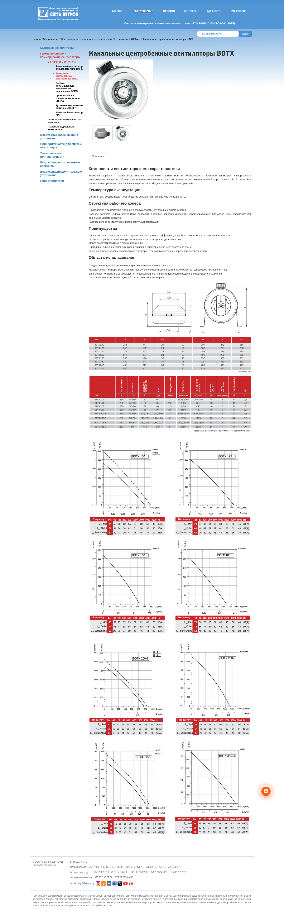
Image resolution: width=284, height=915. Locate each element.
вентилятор (236, 902)
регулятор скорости (71, 905)
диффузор (223, 902)
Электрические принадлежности (52, 154)
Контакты (190, 11)
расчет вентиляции (114, 895)
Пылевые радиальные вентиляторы (61, 128)
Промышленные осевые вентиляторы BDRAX (68, 98)
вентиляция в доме (161, 895)
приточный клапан (90, 899)
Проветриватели (52, 180)
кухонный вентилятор (91, 895)
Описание (98, 156)
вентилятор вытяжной (67, 899)
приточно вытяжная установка (108, 902)
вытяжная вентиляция (175, 899)
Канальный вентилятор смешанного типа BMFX (69, 67)
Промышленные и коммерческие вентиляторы (86, 39)
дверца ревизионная (52, 902)
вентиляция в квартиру (138, 902)
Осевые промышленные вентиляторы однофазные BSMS (67, 87)
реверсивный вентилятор (46, 905)
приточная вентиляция (113, 899)
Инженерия (238, 11)
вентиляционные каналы (183, 902)
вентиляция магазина (137, 895)
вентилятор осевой (43, 899)
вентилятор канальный (214, 895)
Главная (117, 11)
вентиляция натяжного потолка (144, 899)
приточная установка (239, 895)
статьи (247, 902)
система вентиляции (199, 899)
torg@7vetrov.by (86, 883)
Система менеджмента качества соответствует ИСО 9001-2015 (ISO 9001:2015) (179, 23)
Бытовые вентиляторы (57, 47)
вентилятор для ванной (77, 902)
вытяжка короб (161, 902)
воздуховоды (71, 895)
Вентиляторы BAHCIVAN (127, 39)
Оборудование (143, 11)
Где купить (214, 11)
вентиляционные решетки (187, 895)
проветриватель (207, 902)
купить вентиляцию (222, 899)
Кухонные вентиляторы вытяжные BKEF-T (69, 106)
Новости (169, 11)
